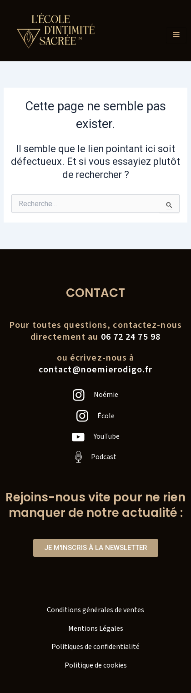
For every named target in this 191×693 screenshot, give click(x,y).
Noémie (106, 395)
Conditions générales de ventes (95, 610)
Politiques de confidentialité (95, 647)
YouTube (107, 436)
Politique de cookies (96, 665)
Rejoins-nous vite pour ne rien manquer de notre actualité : (95, 505)
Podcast (103, 457)
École (106, 416)
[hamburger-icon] (176, 35)
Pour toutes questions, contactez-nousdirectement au (95, 331)
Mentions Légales (95, 629)
